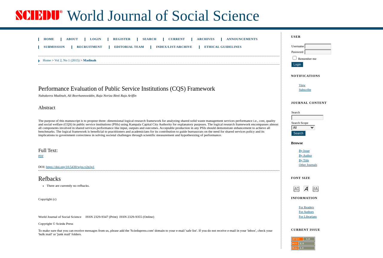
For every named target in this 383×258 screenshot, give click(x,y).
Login (95, 39)
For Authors (306, 211)
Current (176, 39)
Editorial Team (129, 46)
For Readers (306, 207)
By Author (305, 155)
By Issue (304, 150)
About (72, 39)
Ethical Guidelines (223, 46)
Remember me (307, 58)
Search (149, 39)
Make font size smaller (297, 188)
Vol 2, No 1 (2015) (67, 60)
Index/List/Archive (174, 46)
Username (297, 46)
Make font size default (306, 188)
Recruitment (89, 46)
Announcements (242, 39)
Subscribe (305, 89)
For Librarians (308, 216)
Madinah (89, 60)
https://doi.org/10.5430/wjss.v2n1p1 (70, 167)
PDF (40, 156)
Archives (206, 39)
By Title (304, 160)
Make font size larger (316, 188)
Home (49, 39)
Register (121, 39)
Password (297, 52)
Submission (54, 46)
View (302, 85)
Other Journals (308, 164)
